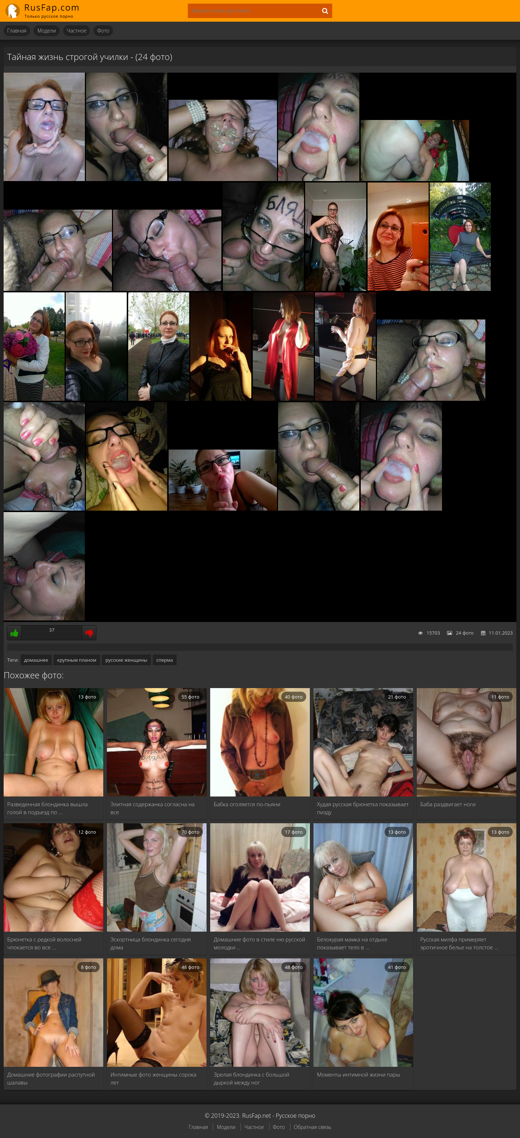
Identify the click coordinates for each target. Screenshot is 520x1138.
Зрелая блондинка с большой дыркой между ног (251, 1078)
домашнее (36, 660)
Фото (103, 30)
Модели (46, 30)
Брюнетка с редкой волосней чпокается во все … (44, 943)
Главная (16, 30)
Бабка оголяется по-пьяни (247, 804)
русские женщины (126, 660)
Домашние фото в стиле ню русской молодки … (259, 943)
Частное (76, 30)
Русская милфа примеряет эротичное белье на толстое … (459, 943)
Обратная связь (313, 1127)
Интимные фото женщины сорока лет (153, 1078)
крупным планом (76, 660)
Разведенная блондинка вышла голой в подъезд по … (47, 808)
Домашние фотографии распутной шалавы (51, 1078)
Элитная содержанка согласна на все (152, 808)
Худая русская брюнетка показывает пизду (363, 808)
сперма (164, 660)
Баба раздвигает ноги (448, 804)
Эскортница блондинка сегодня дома (150, 943)
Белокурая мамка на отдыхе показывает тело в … (352, 943)
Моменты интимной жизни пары (358, 1074)
